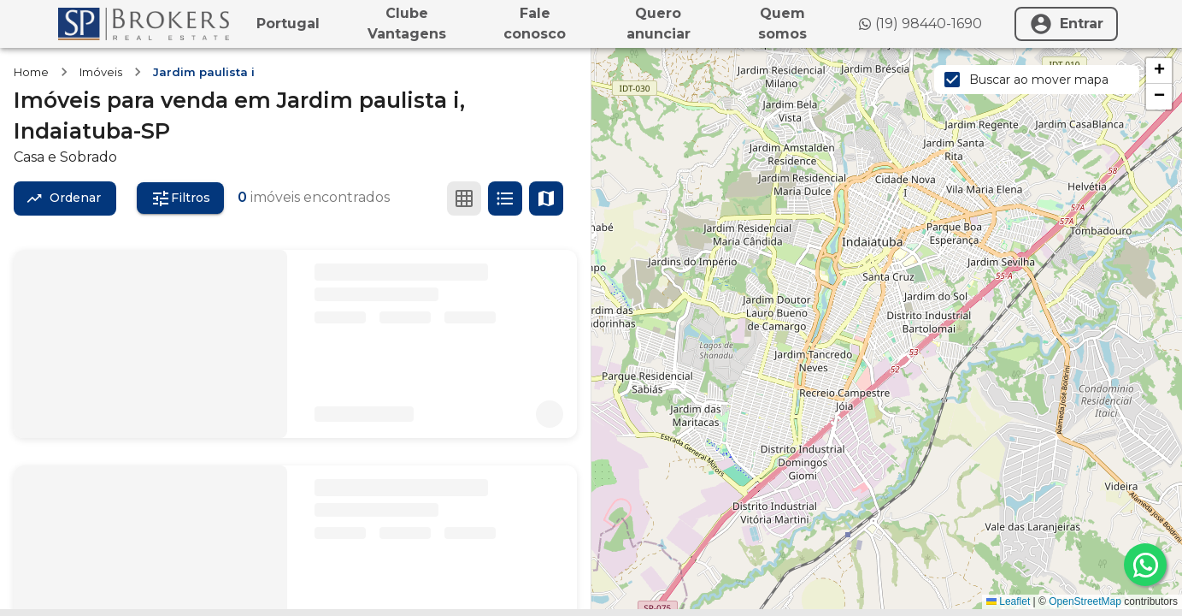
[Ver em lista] (505, 198)
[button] (1159, 71)
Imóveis (100, 72)
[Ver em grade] (464, 198)
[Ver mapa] (546, 198)
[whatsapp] (1145, 564)
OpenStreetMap (1085, 601)
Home (31, 72)
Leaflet (1008, 601)
